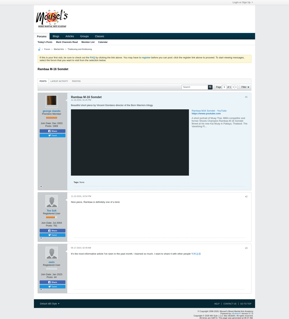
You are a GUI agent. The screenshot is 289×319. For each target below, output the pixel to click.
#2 (246, 196)
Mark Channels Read (67, 42)
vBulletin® (236, 313)
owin (52, 262)
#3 (246, 248)
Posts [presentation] (43, 81)
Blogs (56, 36)
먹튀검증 (196, 253)
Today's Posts (45, 42)
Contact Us (229, 304)
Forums (41, 36)
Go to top (245, 304)
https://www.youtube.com (206, 113)
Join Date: (46, 123)
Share (52, 131)
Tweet (52, 135)
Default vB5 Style (49, 303)
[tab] (43, 81)
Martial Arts (59, 49)
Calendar (103, 42)
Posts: (48, 126)
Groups (84, 36)
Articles (69, 36)
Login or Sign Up (243, 2)
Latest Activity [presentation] (59, 81)
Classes (99, 36)
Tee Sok (52, 210)
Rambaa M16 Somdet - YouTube (209, 110)
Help (217, 304)
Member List (88, 42)
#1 (246, 97)
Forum (47, 49)
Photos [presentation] (76, 81)
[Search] (197, 87)
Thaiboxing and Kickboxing (80, 49)
